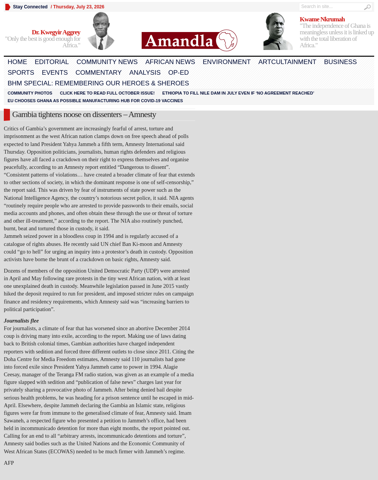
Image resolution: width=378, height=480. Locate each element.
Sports (21, 72)
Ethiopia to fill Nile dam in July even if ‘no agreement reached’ (238, 93)
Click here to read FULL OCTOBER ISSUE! (107, 93)
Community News (106, 62)
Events (55, 72)
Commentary (99, 72)
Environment (227, 62)
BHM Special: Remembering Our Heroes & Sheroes (98, 83)
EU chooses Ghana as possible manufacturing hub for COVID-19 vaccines (95, 100)
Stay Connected (30, 7)
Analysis (145, 72)
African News (170, 62)
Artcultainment (287, 62)
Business (340, 62)
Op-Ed (178, 72)
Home (17, 62)
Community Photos (30, 93)
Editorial (52, 62)
